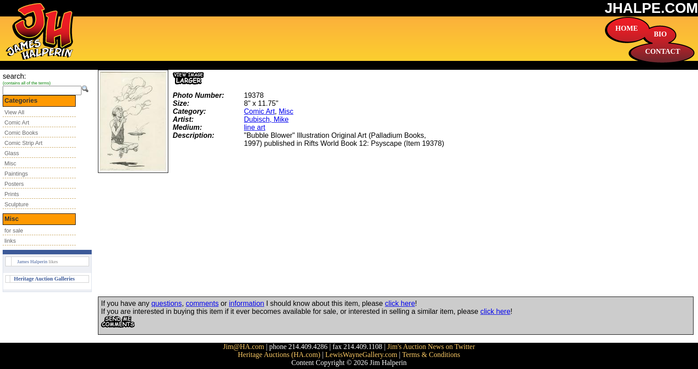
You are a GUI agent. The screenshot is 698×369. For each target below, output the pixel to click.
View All (14, 112)
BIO (660, 34)
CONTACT (662, 51)
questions (166, 303)
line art (254, 127)
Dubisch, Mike (266, 119)
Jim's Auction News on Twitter (431, 346)
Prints (11, 194)
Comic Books (21, 132)
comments (202, 303)
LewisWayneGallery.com (361, 354)
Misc (10, 163)
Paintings (16, 173)
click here (400, 303)
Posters (14, 183)
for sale (13, 230)
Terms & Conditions (431, 354)
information (246, 303)
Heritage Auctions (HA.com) (279, 354)
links (10, 240)
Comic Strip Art (23, 143)
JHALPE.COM (651, 8)
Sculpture (16, 204)
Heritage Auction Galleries (44, 279)
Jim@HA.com (243, 346)
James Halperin (32, 261)
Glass (11, 153)
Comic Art (16, 122)
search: (14, 76)
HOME (626, 28)
